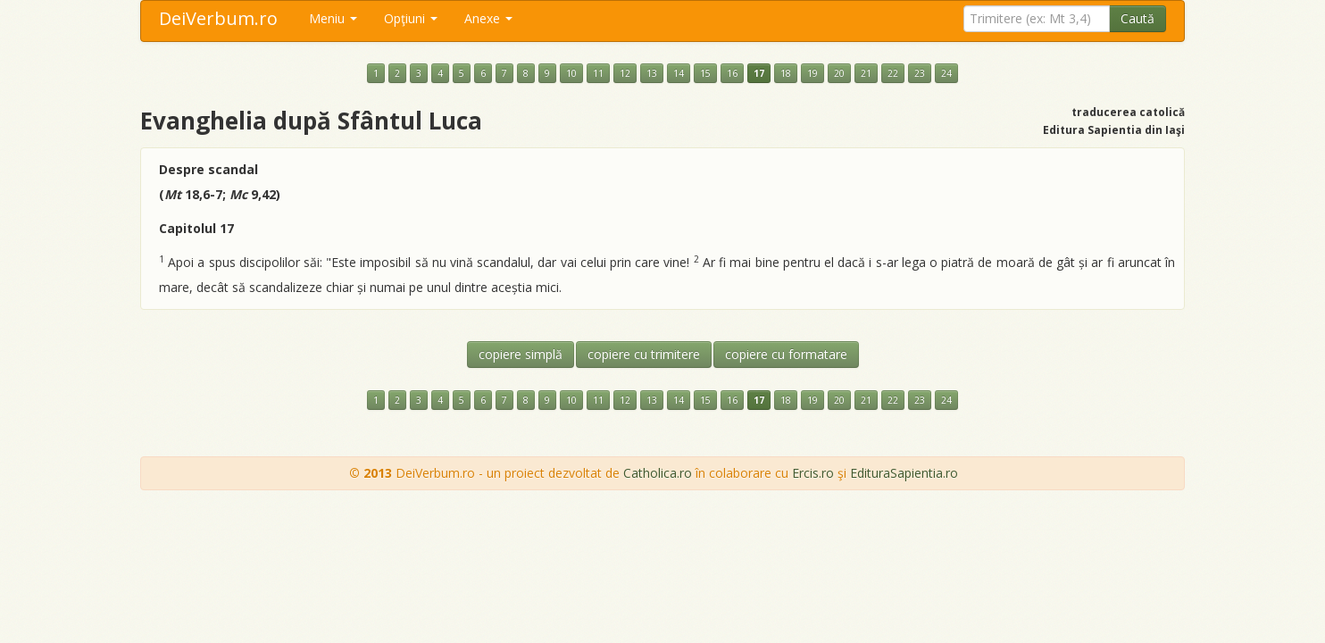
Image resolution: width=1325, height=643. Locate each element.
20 (839, 73)
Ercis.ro (813, 472)
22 (893, 73)
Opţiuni (411, 18)
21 (866, 73)
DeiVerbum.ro (218, 18)
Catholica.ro (657, 472)
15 (705, 73)
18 (785, 73)
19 (812, 73)
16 (732, 73)
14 (678, 73)
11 (598, 73)
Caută (1137, 18)
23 (919, 73)
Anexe (488, 18)
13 (651, 73)
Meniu (333, 18)
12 (625, 73)
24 (946, 73)
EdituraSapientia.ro (904, 472)
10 (571, 73)
